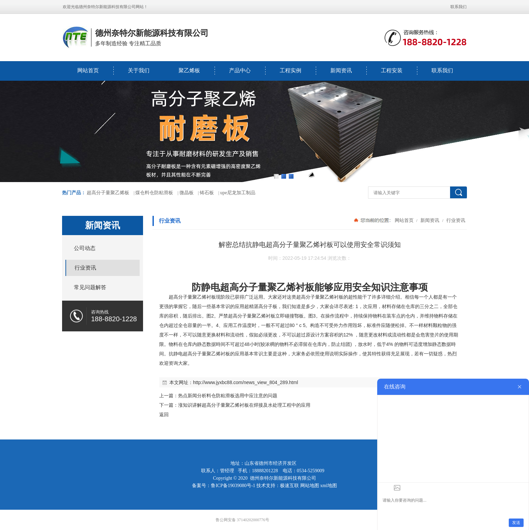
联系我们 (458, 6)
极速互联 (289, 485)
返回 (164, 414)
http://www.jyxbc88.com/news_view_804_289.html (245, 382)
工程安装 (391, 70)
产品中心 (240, 70)
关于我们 (138, 70)
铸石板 (207, 192)
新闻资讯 (341, 70)
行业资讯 (455, 220)
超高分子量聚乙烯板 (108, 192)
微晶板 (186, 192)
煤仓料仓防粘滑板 (154, 192)
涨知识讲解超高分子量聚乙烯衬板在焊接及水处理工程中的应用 (244, 405)
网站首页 (88, 70)
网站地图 (309, 485)
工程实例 (290, 70)
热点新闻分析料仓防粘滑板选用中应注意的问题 (227, 395)
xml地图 (328, 485)
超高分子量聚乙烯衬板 (267, 287)
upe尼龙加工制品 (237, 192)
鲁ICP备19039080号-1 (233, 485)
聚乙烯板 (189, 70)
